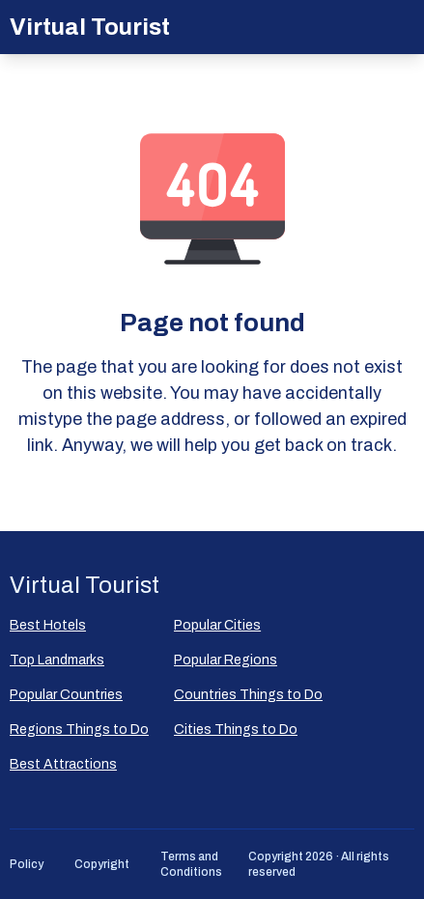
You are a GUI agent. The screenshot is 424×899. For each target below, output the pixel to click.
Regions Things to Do (79, 729)
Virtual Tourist (90, 27)
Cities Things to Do (235, 729)
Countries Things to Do (248, 695)
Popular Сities (217, 625)
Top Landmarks (57, 660)
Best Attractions (63, 764)
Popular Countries (66, 695)
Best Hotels (48, 625)
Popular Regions (225, 660)
